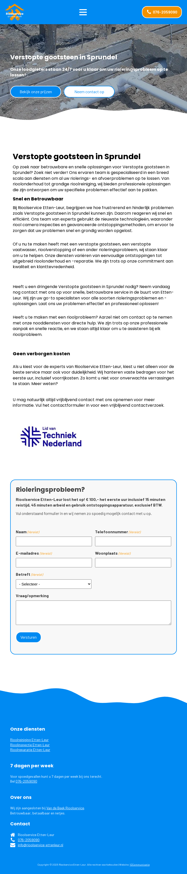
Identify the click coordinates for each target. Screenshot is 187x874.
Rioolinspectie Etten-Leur (30, 745)
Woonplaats (112, 553)
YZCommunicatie (140, 864)
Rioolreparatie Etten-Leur (30, 749)
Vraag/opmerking (32, 595)
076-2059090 (26, 781)
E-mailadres (33, 553)
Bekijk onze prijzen (36, 91)
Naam (27, 531)
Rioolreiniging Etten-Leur (29, 740)
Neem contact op (89, 91)
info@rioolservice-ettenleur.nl (40, 845)
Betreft (29, 574)
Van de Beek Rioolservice (65, 808)
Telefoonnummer (117, 531)
